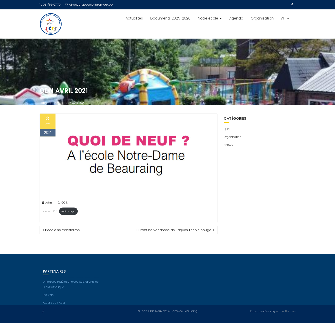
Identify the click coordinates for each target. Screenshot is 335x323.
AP (283, 18)
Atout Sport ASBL (54, 304)
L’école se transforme (62, 230)
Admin (48, 203)
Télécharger (68, 211)
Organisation (262, 18)
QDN (64, 203)
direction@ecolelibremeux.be (89, 4)
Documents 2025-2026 (170, 18)
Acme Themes (286, 311)
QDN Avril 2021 (50, 211)
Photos (228, 145)
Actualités (134, 18)
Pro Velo (48, 296)
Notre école (208, 18)
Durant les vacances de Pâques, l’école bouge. (174, 230)
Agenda (236, 18)
